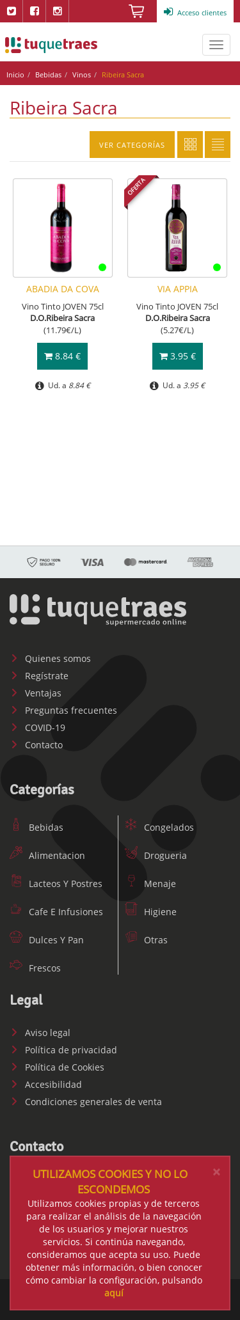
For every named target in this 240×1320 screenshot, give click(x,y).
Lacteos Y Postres (56, 883)
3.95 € (177, 356)
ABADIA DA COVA (62, 289)
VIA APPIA (177, 289)
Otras (146, 940)
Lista (217, 144)
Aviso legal (40, 1032)
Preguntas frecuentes (63, 710)
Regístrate (39, 676)
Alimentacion (47, 855)
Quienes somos (50, 658)
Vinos (81, 74)
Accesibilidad (46, 1084)
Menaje (150, 883)
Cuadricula (190, 144)
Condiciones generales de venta (86, 1102)
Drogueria (156, 855)
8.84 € (62, 356)
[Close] (216, 1172)
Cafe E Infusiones (56, 912)
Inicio (15, 74)
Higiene (151, 912)
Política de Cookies (57, 1067)
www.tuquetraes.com (51, 45)
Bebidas (48, 74)
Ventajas (35, 693)
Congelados (159, 827)
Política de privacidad (63, 1050)
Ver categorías (132, 145)
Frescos (35, 968)
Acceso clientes (195, 12)
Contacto (36, 745)
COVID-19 (37, 727)
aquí (114, 1293)
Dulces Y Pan (47, 940)
